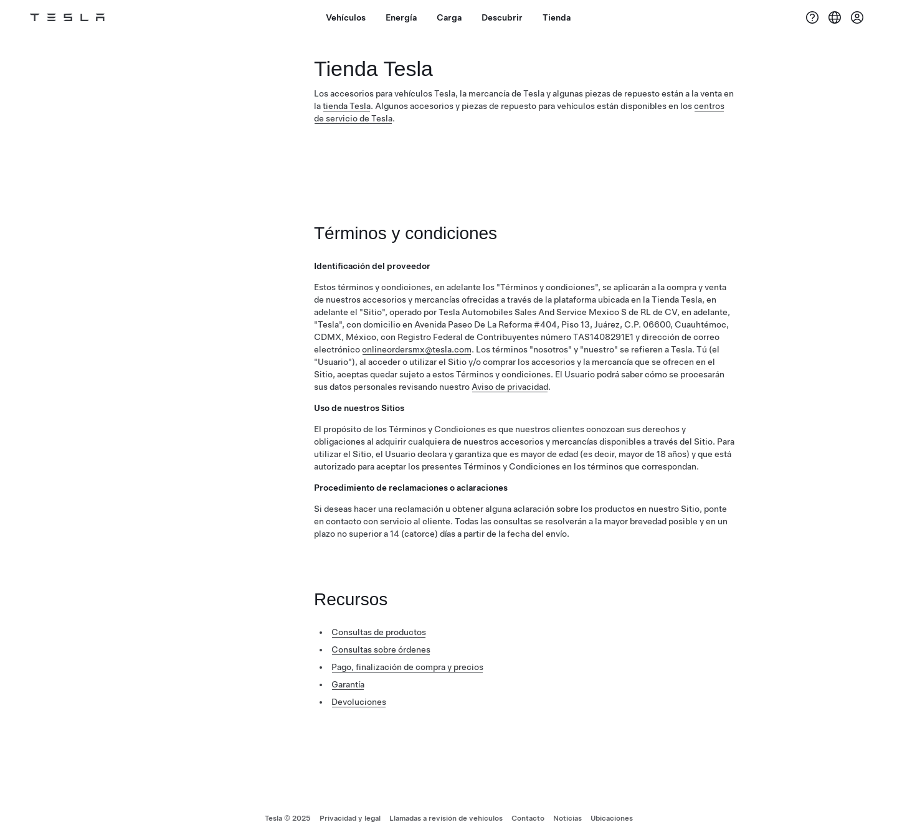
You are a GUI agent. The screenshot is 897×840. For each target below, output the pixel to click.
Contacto (527, 818)
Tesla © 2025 (288, 818)
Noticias (567, 818)
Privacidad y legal (350, 818)
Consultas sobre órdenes (380, 649)
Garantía (347, 684)
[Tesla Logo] (67, 17)
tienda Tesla (347, 106)
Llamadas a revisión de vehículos (446, 818)
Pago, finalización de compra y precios (407, 667)
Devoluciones (358, 702)
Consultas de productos (378, 632)
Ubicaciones (612, 818)
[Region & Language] (835, 17)
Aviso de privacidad (510, 387)
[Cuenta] (857, 17)
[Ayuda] (812, 17)
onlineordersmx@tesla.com (417, 349)
